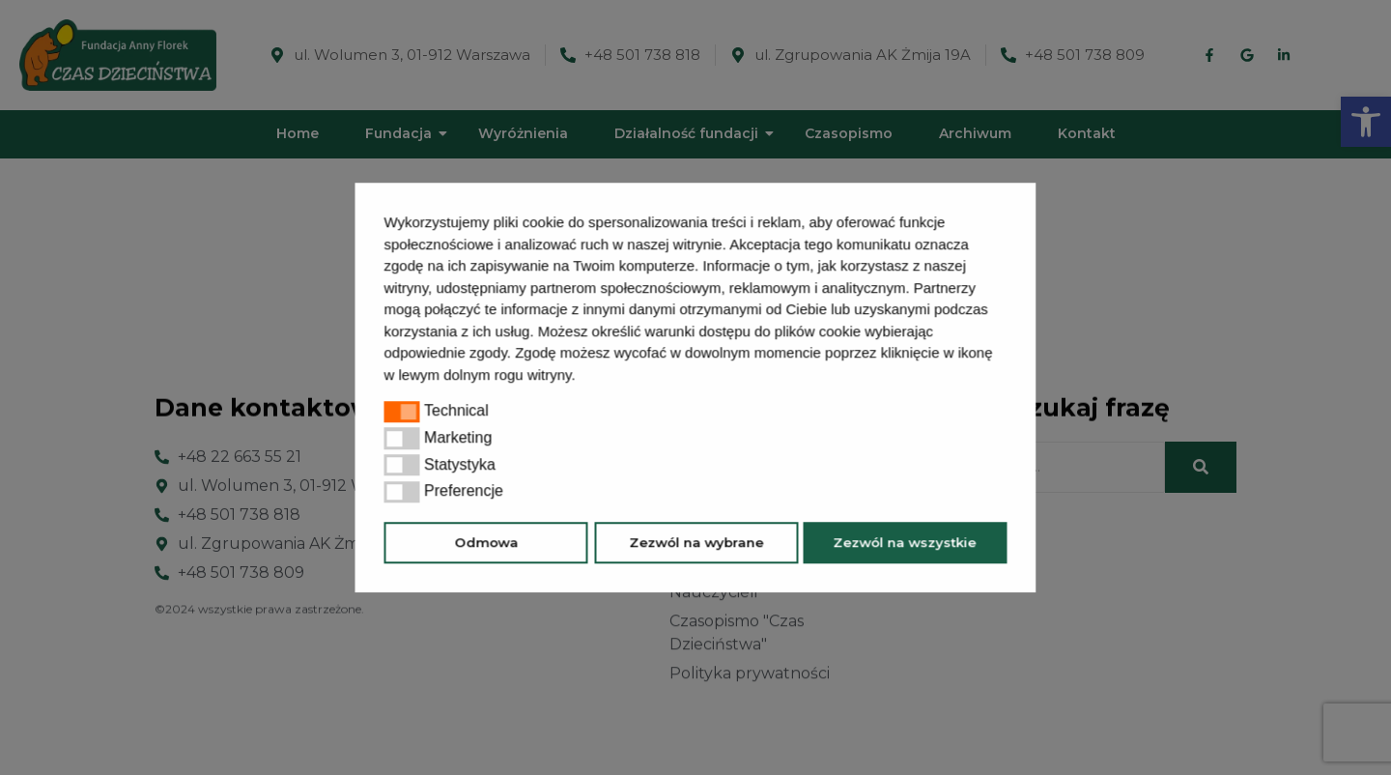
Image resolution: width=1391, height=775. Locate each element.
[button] (582, 377)
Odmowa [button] (486, 542)
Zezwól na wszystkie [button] (905, 542)
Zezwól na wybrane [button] (696, 542)
